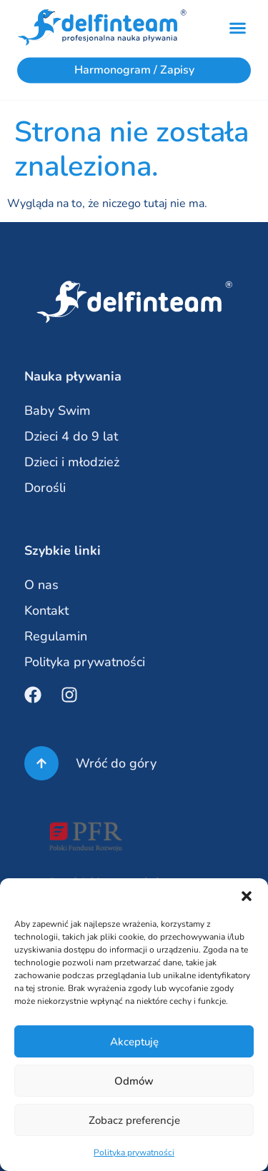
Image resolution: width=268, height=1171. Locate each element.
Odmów (134, 1081)
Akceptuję (134, 1042)
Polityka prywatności (134, 1152)
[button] (246, 896)
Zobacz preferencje (134, 1120)
